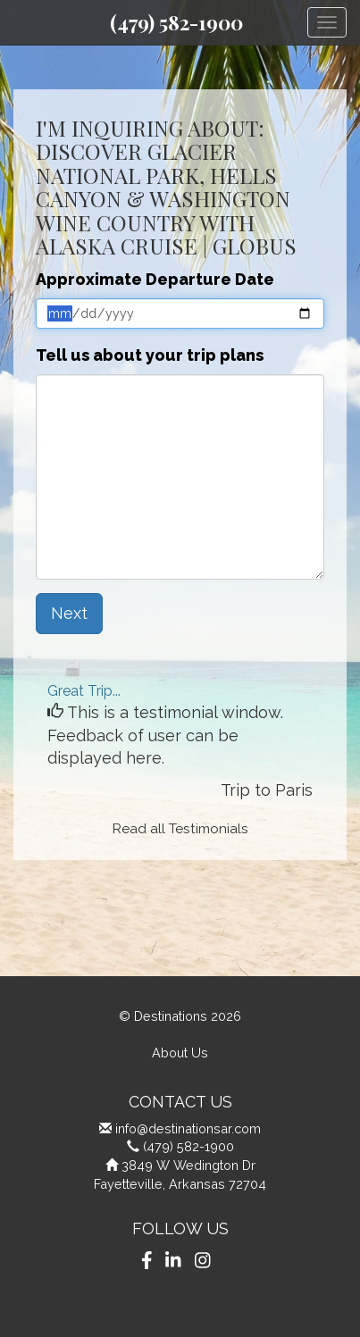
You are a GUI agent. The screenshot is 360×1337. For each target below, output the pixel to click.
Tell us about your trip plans (150, 355)
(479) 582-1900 (176, 22)
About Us (180, 1052)
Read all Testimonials (180, 829)
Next (69, 613)
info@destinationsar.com (188, 1128)
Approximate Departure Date (155, 279)
